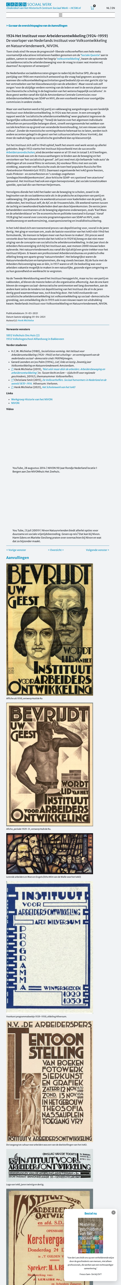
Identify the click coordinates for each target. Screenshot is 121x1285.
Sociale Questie (90, 55)
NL (108, 8)
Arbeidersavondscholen (20, 152)
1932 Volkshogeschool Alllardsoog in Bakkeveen (35, 339)
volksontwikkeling (68, 58)
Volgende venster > (97, 550)
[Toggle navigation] (60, 15)
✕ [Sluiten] (113, 1212)
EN (113, 8)
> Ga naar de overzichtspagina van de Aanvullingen (36, 25)
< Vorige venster (16, 550)
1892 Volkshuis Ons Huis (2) (23, 335)
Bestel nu (90, 1213)
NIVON (15, 403)
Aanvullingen (17, 557)
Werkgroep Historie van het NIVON (31, 399)
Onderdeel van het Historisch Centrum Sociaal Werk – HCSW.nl (43, 8)
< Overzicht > (56, 550)
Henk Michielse (26, 320)
